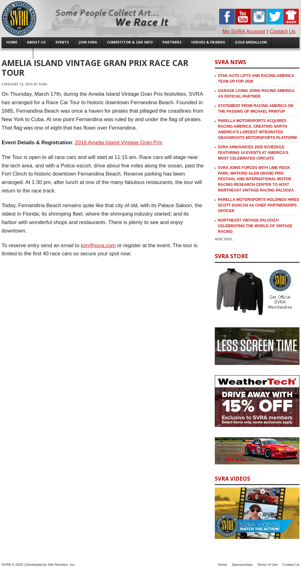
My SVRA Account (244, 31)
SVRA (43, 84)
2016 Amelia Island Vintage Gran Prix (118, 143)
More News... (225, 239)
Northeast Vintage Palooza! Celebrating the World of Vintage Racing (255, 226)
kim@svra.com (98, 245)
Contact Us (282, 31)
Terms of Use (267, 564)
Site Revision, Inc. (61, 564)
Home (222, 564)
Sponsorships (242, 564)
